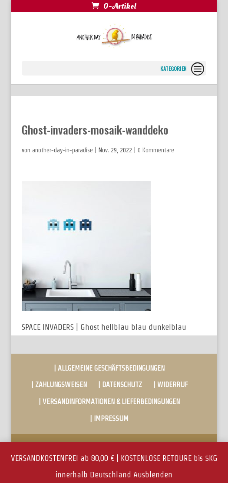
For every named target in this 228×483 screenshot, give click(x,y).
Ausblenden (152, 474)
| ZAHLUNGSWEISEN (59, 384)
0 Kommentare (156, 150)
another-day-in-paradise (62, 150)
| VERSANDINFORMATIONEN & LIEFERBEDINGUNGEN (109, 401)
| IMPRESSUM (109, 418)
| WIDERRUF (170, 384)
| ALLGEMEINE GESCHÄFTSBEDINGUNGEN (109, 368)
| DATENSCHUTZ (120, 384)
